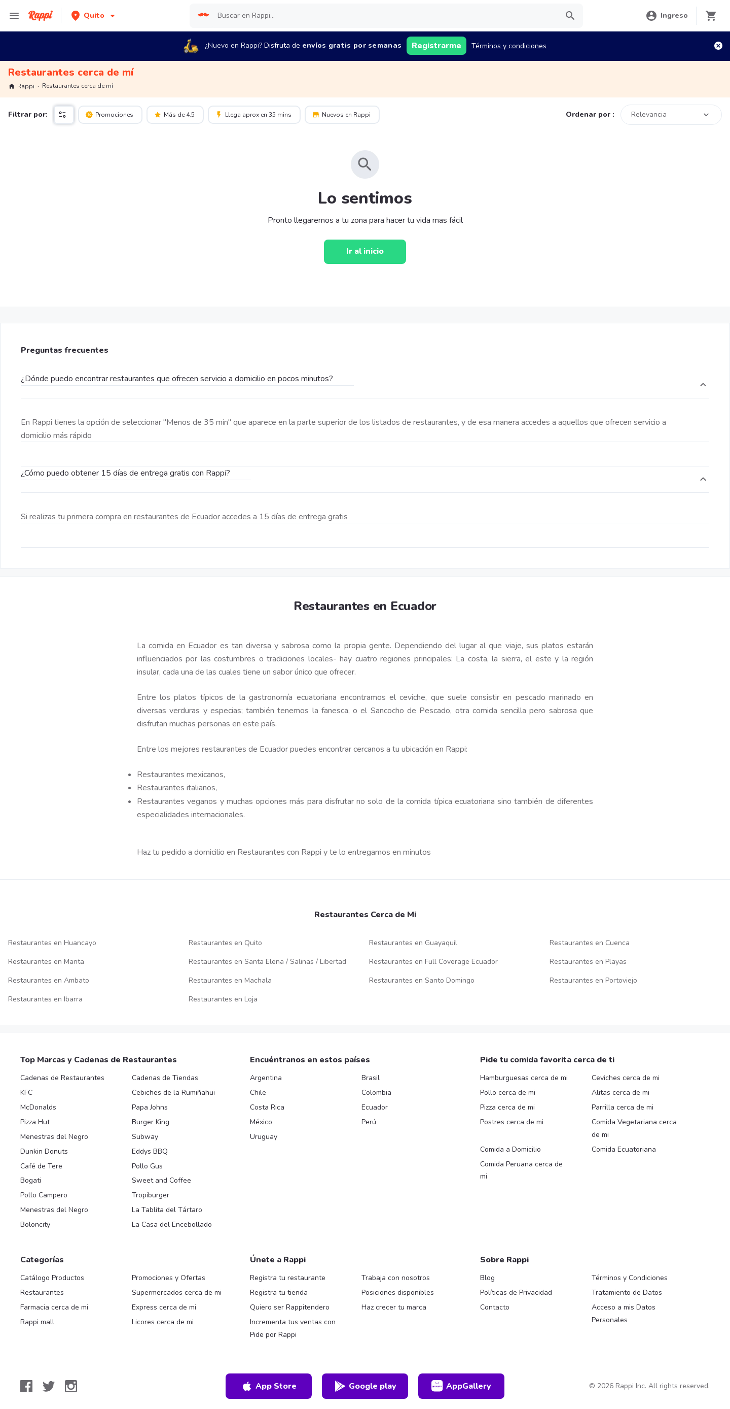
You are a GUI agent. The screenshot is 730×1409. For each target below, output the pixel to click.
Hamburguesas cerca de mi (524, 1078)
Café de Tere (41, 1166)
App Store (269, 1386)
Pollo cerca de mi (507, 1092)
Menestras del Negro (54, 1137)
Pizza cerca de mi (507, 1107)
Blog (487, 1278)
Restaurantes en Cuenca (590, 943)
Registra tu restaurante (287, 1278)
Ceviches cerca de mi (626, 1078)
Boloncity (35, 1224)
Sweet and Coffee (161, 1180)
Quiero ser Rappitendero (290, 1307)
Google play (365, 1386)
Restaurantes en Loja (223, 999)
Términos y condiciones (508, 46)
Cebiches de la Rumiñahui (173, 1092)
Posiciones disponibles (397, 1292)
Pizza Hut (35, 1122)
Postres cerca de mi (511, 1122)
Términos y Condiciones (630, 1278)
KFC (26, 1092)
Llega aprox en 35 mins (253, 114)
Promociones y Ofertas (168, 1278)
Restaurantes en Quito (225, 943)
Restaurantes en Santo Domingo (421, 980)
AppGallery (461, 1386)
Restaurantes (42, 1292)
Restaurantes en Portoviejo (593, 980)
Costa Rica (267, 1107)
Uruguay (263, 1137)
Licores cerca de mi (163, 1322)
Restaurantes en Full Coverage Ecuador (433, 961)
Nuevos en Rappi (341, 114)
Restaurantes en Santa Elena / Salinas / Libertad (267, 961)
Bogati (30, 1180)
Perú (368, 1122)
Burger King (150, 1122)
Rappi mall (37, 1322)
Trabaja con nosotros (395, 1278)
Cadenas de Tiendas (165, 1078)
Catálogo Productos (52, 1278)
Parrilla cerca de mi (622, 1107)
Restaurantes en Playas (588, 961)
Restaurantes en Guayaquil (413, 943)
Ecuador (374, 1107)
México (261, 1122)
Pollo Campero (43, 1195)
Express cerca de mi (164, 1307)
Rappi (21, 86)
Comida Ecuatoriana (624, 1149)
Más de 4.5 (174, 114)
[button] (94, 15)
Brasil (370, 1078)
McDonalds (38, 1107)
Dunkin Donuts (44, 1151)
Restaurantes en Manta (46, 961)
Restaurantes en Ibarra (45, 999)
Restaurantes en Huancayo (52, 943)
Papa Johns (150, 1107)
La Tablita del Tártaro (167, 1210)
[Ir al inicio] (365, 252)
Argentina (266, 1078)
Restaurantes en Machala (230, 980)
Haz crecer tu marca (393, 1307)
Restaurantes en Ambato (48, 980)
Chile (258, 1092)
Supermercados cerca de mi (177, 1292)
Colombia (376, 1092)
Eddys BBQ (150, 1151)
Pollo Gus (147, 1166)
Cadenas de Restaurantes (62, 1078)
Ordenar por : (590, 114)
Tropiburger (150, 1195)
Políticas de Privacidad (516, 1292)
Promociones (109, 114)
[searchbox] (384, 16)
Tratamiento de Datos (627, 1292)
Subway (145, 1137)
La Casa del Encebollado (172, 1224)
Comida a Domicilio (510, 1149)
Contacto (494, 1307)
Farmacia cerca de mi (54, 1307)
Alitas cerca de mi (620, 1092)
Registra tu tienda (279, 1292)
